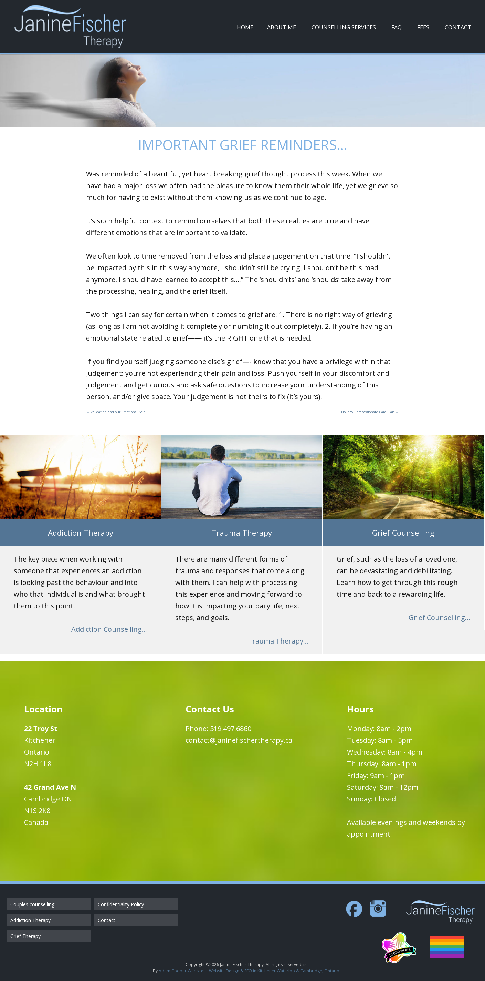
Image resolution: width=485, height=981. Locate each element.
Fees (423, 27)
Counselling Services (344, 27)
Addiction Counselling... (109, 629)
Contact (458, 27)
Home (245, 27)
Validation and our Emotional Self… (117, 411)
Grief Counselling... (439, 617)
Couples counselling (32, 904)
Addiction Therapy (30, 920)
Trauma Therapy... (278, 641)
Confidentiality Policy (121, 904)
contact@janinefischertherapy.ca (239, 740)
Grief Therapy (25, 936)
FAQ (396, 27)
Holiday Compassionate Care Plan (370, 411)
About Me (281, 27)
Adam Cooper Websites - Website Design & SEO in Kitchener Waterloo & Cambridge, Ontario (249, 971)
